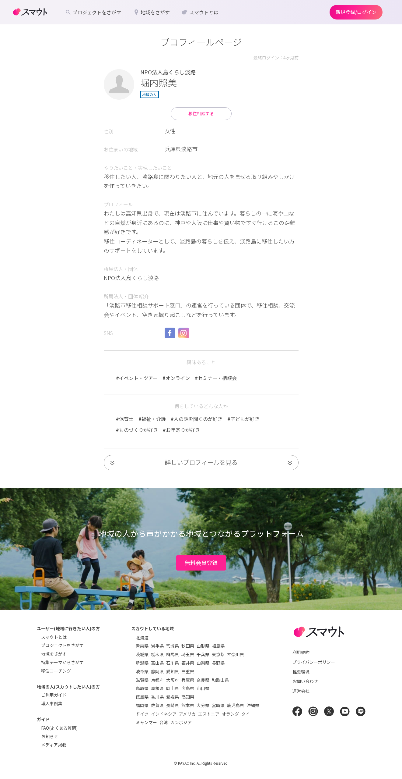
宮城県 (172, 646)
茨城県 (142, 654)
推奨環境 (300, 672)
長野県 (218, 663)
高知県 (187, 697)
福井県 (187, 663)
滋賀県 (142, 680)
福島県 (218, 646)
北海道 (142, 638)
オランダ (230, 714)
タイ (245, 714)
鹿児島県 (235, 705)
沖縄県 (252, 705)
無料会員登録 (201, 563)
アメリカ (187, 714)
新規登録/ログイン (356, 12)
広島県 (187, 688)
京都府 (157, 680)
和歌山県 (220, 680)
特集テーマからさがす (62, 662)
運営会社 (300, 691)
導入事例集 (51, 703)
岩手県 (157, 646)
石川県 (172, 663)
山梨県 (203, 663)
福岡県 (142, 705)
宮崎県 (218, 705)
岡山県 (172, 688)
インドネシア (164, 714)
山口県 (203, 688)
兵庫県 (187, 680)
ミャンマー (146, 722)
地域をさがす (54, 654)
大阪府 (172, 680)
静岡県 (157, 671)
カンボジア (181, 722)
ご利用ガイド (54, 695)
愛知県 (172, 671)
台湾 (163, 722)
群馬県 (172, 654)
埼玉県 (187, 654)
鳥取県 (142, 688)
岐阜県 (142, 671)
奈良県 (203, 680)
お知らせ (49, 736)
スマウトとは (54, 637)
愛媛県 (172, 697)
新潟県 (142, 663)
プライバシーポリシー (313, 662)
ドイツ (142, 714)
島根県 (157, 688)
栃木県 (157, 654)
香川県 (157, 697)
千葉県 (203, 654)
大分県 (203, 705)
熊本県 (187, 705)
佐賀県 (157, 705)
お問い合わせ (305, 681)
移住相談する (201, 113)
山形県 (203, 646)
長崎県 (172, 705)
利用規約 (300, 652)
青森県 (142, 646)
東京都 (218, 654)
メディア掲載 (53, 745)
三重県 (187, 671)
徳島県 (142, 697)
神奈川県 (235, 654)
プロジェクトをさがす (62, 645)
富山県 (157, 663)
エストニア (208, 714)
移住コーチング (56, 671)
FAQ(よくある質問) (59, 728)
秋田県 (187, 646)
